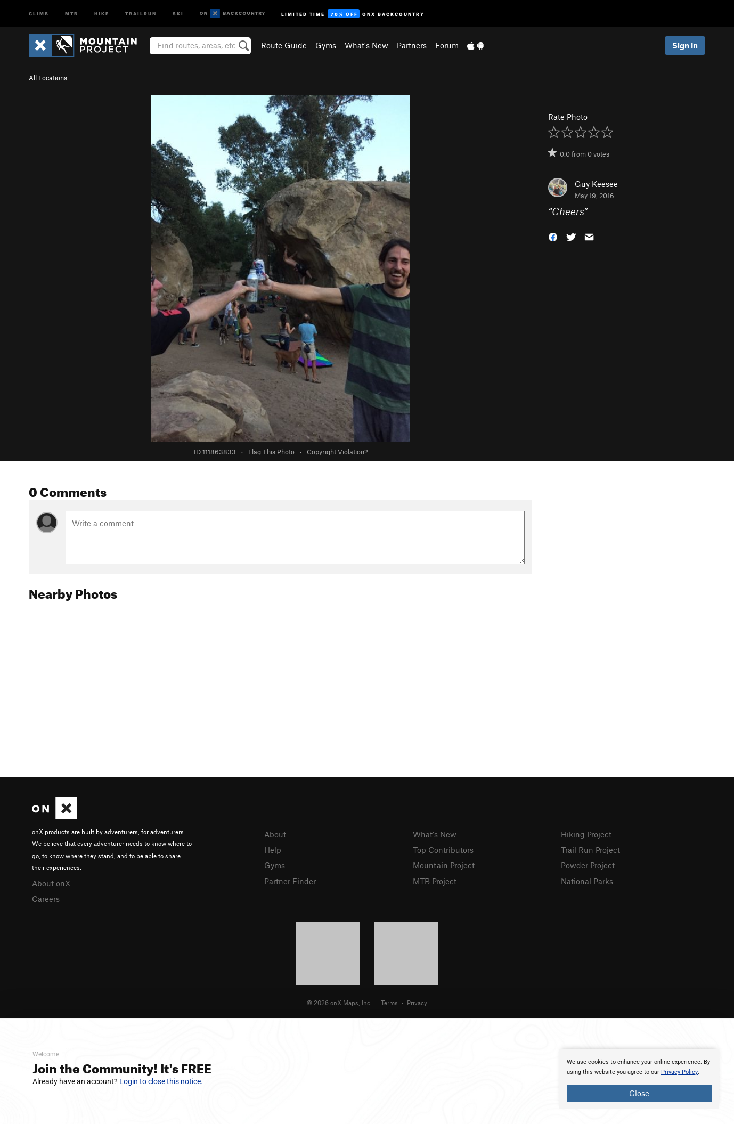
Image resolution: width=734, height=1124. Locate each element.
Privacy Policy (679, 1072)
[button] (553, 236)
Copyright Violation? (337, 451)
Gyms (325, 45)
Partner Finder (290, 881)
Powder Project (588, 865)
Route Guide (284, 45)
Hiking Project (586, 834)
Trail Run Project (590, 849)
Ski (178, 13)
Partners (412, 45)
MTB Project (434, 881)
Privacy (417, 1002)
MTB (71, 13)
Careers (46, 898)
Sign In (685, 45)
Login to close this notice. (161, 1081)
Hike (101, 13)
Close (639, 1093)
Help (272, 849)
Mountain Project (444, 865)
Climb (39, 13)
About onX (51, 883)
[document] (639, 1079)
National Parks (587, 881)
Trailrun (141, 13)
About (275, 834)
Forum (447, 45)
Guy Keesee (596, 184)
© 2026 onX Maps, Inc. (339, 1002)
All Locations (48, 78)
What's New (366, 45)
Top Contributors (443, 849)
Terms (389, 1002)
